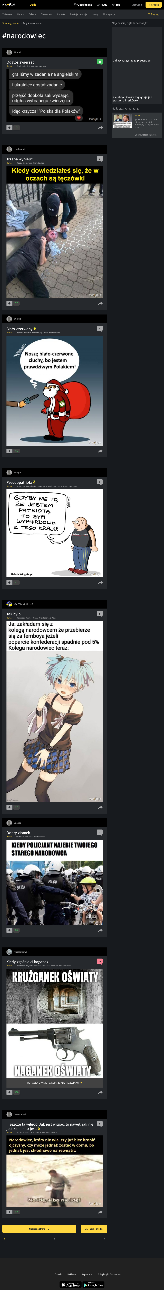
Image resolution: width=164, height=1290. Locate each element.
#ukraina (30, 66)
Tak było (13, 614)
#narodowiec (40, 66)
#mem (35, 618)
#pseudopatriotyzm (54, 486)
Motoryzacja (109, 14)
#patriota (44, 333)
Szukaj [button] (155, 14)
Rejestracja (153, 4)
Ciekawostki (47, 14)
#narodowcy (51, 1132)
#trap (54, 618)
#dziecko (20, 837)
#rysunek (27, 333)
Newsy (95, 14)
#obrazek (21, 618)
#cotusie (54, 966)
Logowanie (136, 4)
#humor (29, 618)
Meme (9, 837)
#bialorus (37, 1132)
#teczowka (27, 163)
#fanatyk (41, 486)
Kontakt (58, 1274)
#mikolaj (35, 333)
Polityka (61, 14)
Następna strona (39, 1229)
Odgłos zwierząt (20, 62)
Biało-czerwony (21, 329)
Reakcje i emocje (78, 14)
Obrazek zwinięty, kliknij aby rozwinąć (53, 1082)
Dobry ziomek (18, 833)
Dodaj (33, 4)
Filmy (104, 4)
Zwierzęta (7, 14)
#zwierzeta (21, 66)
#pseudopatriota (70, 486)
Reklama (71, 1274)
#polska (20, 1132)
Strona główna (10, 23)
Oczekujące (84, 4)
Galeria (32, 14)
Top (118, 4)
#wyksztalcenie (32, 966)
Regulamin (86, 1274)
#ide (43, 1132)
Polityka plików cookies (109, 1274)
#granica (28, 1132)
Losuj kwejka (94, 1229)
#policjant (29, 837)
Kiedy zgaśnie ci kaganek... (28, 962)
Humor (20, 14)
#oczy (19, 163)
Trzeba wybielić (19, 159)
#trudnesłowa (65, 966)
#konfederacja (45, 618)
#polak (20, 333)
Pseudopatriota (21, 482)
